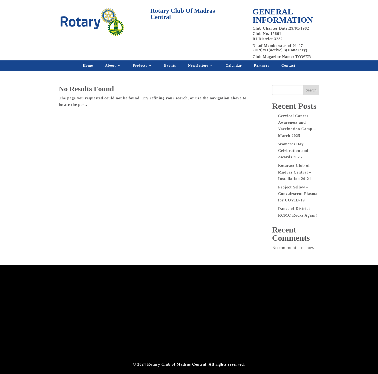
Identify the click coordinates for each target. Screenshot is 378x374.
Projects (140, 66)
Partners (261, 66)
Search (311, 90)
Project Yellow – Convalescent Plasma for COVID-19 (297, 193)
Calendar (233, 66)
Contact (288, 66)
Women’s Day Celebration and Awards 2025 (293, 150)
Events (170, 66)
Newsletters (198, 66)
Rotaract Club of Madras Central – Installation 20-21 (294, 172)
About (110, 66)
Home (88, 66)
